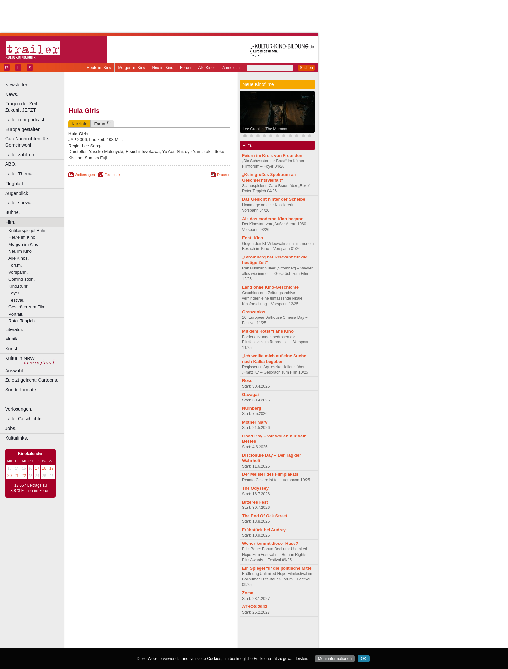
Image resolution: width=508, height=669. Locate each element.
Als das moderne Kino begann (273, 218)
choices (114, 638)
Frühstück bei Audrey (264, 529)
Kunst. (11, 348)
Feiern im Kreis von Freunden (272, 155)
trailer (149, 638)
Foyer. (14, 293)
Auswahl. (14, 370)
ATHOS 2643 (254, 606)
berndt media (121, 632)
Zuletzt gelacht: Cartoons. (31, 380)
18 (44, 468)
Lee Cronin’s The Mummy (265, 129)
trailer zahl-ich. (20, 154)
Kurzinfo (79, 123)
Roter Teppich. (22, 320)
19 (51, 468)
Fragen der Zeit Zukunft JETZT (35, 107)
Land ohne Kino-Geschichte (270, 287)
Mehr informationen (335, 658)
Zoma (247, 593)
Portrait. (15, 314)
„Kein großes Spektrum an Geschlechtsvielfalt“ (269, 177)
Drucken (223, 175)
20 (9, 475)
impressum (145, 632)
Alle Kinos (206, 68)
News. (11, 94)
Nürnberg (251, 408)
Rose (247, 380)
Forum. (15, 265)
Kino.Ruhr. (18, 286)
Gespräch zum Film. (27, 307)
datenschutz (168, 632)
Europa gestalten (22, 129)
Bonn (113, 643)
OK (363, 658)
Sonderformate (20, 389)
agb (185, 632)
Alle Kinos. (18, 258)
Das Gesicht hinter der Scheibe (273, 199)
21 (17, 475)
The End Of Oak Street (264, 515)
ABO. (10, 164)
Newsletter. (16, 84)
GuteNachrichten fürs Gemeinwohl (27, 142)
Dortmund (158, 643)
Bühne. (12, 212)
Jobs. (10, 428)
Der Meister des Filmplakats (270, 474)
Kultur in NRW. (20, 358)
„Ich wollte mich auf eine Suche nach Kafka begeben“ (274, 358)
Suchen (306, 68)
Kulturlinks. (16, 438)
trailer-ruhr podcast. (25, 119)
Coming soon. (21, 279)
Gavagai (250, 394)
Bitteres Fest (255, 502)
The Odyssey (255, 488)
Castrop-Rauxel (133, 643)
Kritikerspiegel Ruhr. (27, 230)
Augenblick (16, 193)
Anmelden (231, 68)
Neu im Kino (162, 68)
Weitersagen (85, 175)
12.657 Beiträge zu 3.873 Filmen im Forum (30, 488)
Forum (185, 68)
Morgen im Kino (131, 68)
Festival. (16, 300)
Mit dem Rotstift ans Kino (268, 331)
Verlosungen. (18, 409)
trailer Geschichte (23, 418)
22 (24, 475)
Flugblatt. (14, 183)
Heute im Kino (99, 68)
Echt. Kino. (253, 237)
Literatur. (14, 329)
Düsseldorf (178, 643)
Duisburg (197, 643)
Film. (10, 222)
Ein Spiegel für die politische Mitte (277, 568)
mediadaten (202, 632)
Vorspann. (18, 272)
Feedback (112, 175)
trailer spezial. (19, 202)
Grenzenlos (253, 311)
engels (130, 638)
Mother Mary (254, 422)
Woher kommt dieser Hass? (270, 543)
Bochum (100, 643)
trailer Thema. (19, 173)
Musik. (12, 338)
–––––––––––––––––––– (31, 399)
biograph (97, 638)
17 (37, 468)
